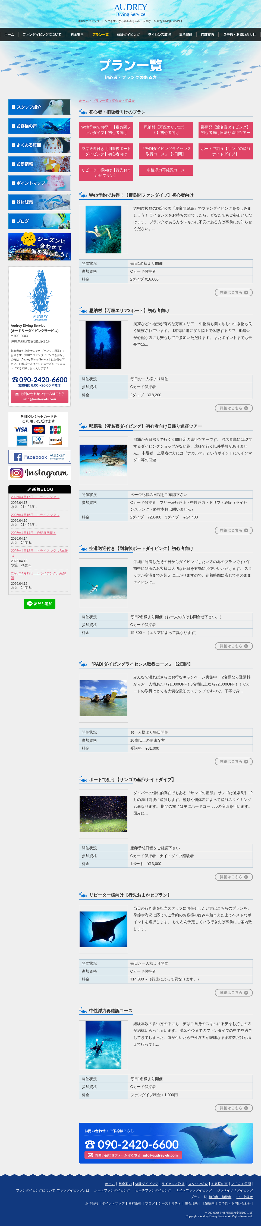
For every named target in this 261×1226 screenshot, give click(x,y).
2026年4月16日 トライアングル (35, 515)
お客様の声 (219, 1184)
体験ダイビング (146, 1184)
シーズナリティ (169, 1203)
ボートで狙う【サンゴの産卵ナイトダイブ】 (225, 151)
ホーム (110, 1184)
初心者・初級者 (220, 1197)
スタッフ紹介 (198, 1184)
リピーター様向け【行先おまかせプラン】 (106, 173)
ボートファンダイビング (112, 1190)
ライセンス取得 (173, 1184)
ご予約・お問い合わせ (234, 1203)
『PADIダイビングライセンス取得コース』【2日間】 (166, 151)
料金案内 (125, 1184)
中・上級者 (245, 1197)
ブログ (150, 1203)
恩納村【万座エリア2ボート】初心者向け (166, 130)
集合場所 (191, 1203)
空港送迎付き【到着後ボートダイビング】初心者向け (106, 151)
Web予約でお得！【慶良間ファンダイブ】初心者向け (106, 130)
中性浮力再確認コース (166, 170)
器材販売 (134, 1203)
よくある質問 (241, 1184)
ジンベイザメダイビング (235, 1190)
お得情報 (91, 1203)
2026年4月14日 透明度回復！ (33, 533)
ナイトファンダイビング (194, 1190)
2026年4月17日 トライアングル (35, 497)
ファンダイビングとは (73, 1190)
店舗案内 (208, 1203)
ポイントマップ (113, 1203)
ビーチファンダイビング (153, 1190)
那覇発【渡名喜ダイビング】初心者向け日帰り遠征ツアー (225, 130)
